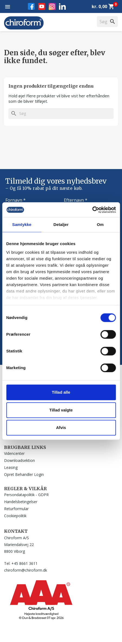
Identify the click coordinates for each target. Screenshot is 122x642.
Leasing (11, 467)
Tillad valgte (60, 410)
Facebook (31, 6)
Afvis (61, 427)
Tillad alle (61, 392)
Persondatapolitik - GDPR (26, 494)
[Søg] (61, 113)
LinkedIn (62, 6)
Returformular (16, 508)
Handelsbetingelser (20, 501)
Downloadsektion (19, 460)
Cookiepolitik (15, 515)
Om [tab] (100, 224)
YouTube (41, 6)
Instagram (52, 6)
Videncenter (14, 453)
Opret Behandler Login (24, 474)
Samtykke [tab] (21, 224)
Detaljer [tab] (61, 224)
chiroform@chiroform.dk (25, 570)
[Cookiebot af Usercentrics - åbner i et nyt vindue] (92, 209)
